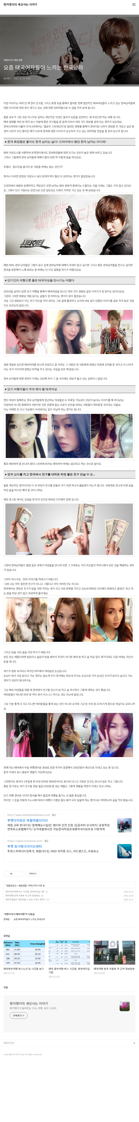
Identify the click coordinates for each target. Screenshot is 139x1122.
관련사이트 (9, 1102)
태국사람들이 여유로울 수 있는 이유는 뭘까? (25, 959)
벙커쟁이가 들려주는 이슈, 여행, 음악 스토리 (33, 1068)
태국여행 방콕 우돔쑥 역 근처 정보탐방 (23, 955)
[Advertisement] (69, 831)
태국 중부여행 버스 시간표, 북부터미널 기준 (25, 951)
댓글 (6, 1047)
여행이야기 (11, 945)
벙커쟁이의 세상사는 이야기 (20, 4)
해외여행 (23, 945)
